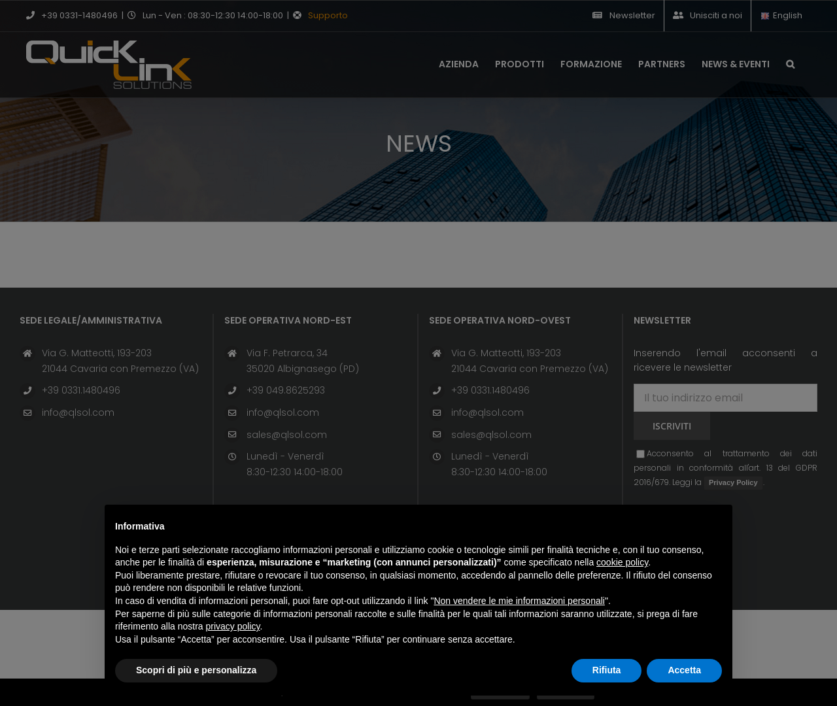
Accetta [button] (684, 670)
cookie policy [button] (622, 562)
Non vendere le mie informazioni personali (519, 601)
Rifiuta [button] (606, 670)
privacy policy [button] (233, 626)
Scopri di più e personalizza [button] (196, 670)
